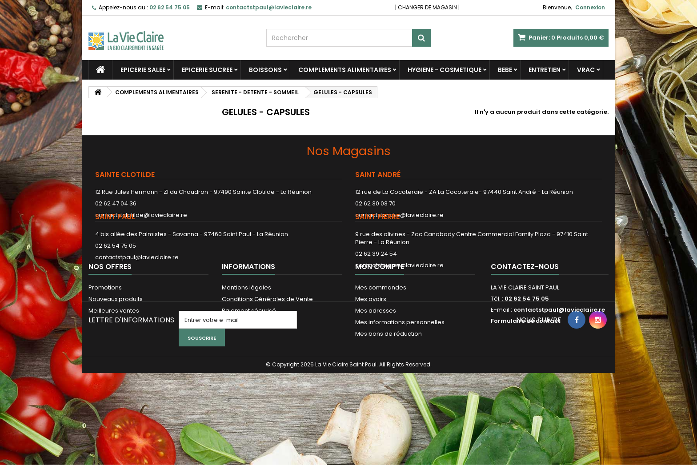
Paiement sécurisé (249, 359)
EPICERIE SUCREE (207, 69)
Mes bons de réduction (388, 382)
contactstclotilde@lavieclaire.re (141, 215)
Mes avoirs (370, 348)
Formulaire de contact (526, 370)
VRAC (586, 69)
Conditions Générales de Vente (267, 348)
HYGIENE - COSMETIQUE (444, 69)
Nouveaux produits (115, 348)
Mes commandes (380, 336)
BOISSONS (265, 69)
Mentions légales (246, 336)
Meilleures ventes (113, 359)
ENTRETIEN (545, 69)
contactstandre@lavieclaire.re (399, 215)
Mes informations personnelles (400, 371)
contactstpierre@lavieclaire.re (399, 288)
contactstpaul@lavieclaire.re (137, 280)
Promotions (105, 336)
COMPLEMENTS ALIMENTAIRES (344, 69)
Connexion (590, 7)
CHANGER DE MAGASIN (427, 7)
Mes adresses (375, 359)
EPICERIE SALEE (142, 69)
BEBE (505, 69)
